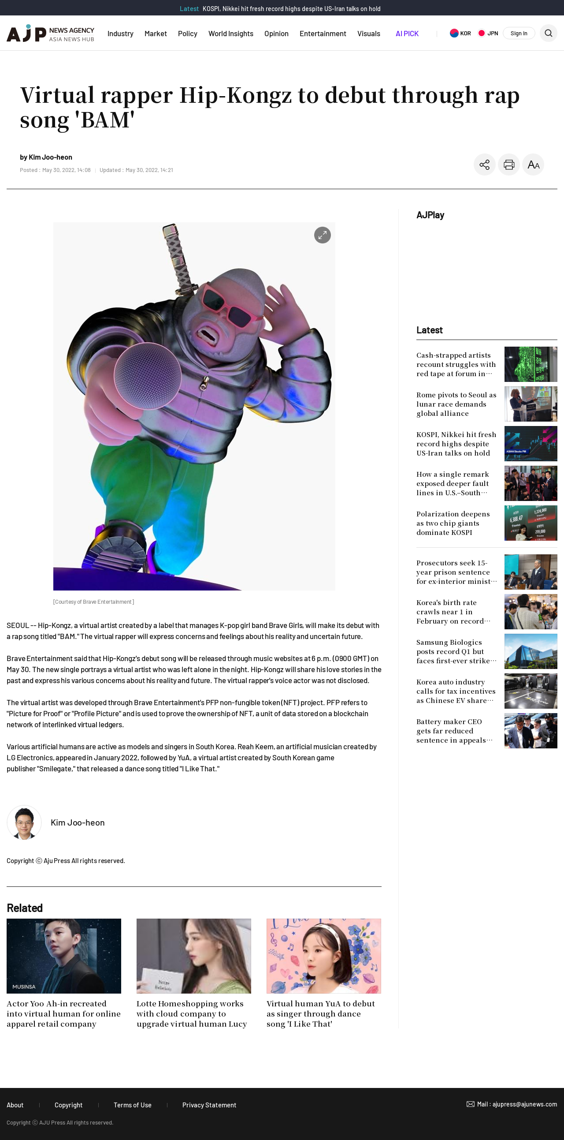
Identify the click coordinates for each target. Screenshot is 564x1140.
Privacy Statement (209, 1105)
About (15, 1105)
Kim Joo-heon (78, 822)
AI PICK (407, 33)
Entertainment (323, 33)
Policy (187, 33)
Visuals (368, 33)
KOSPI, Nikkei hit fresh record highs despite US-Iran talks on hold (292, 8)
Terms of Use (133, 1105)
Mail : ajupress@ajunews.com (517, 1104)
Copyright (69, 1105)
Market (156, 33)
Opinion (276, 33)
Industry (121, 33)
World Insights (230, 33)
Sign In (519, 33)
